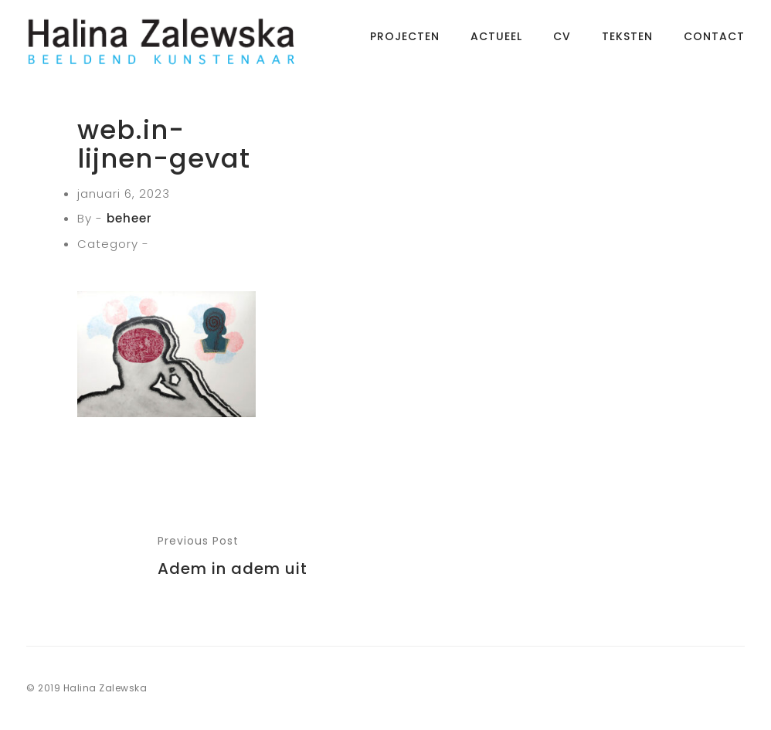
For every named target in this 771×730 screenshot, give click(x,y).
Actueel (496, 42)
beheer (129, 218)
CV (562, 42)
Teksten (627, 42)
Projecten (405, 42)
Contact (714, 42)
